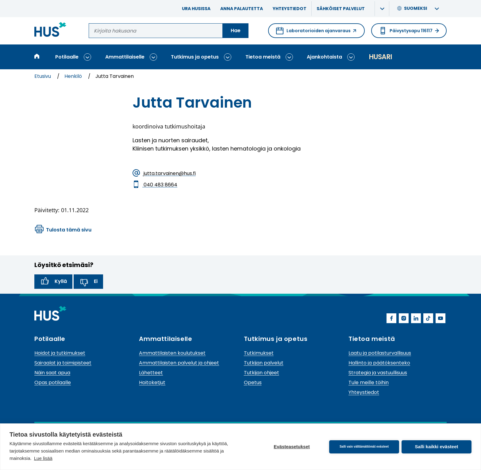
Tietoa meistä (262, 56)
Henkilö (73, 76)
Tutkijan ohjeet (261, 372)
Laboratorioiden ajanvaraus (316, 32)
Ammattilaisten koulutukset (172, 353)
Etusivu (43, 76)
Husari (380, 57)
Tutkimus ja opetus (195, 56)
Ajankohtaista (324, 56)
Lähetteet (151, 372)
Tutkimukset (259, 353)
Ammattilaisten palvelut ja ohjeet (179, 362)
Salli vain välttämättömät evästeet (364, 446)
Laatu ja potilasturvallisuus (379, 353)
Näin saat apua (52, 372)
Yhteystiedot (289, 9)
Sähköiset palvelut (341, 9)
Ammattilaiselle (124, 56)
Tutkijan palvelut (263, 362)
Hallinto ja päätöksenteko (379, 362)
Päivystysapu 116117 (409, 30)
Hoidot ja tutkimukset (59, 353)
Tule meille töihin (368, 382)
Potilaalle (67, 56)
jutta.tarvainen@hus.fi (164, 173)
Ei (88, 282)
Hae (235, 30)
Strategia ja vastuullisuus (377, 372)
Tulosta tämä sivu (63, 230)
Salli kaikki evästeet (436, 446)
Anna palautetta (241, 9)
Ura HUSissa (196, 9)
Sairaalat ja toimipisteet (62, 362)
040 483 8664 (155, 185)
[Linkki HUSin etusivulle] (50, 30)
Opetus (253, 382)
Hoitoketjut (152, 382)
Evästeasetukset (292, 446)
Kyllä (53, 282)
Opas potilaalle (52, 382)
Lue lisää (43, 458)
